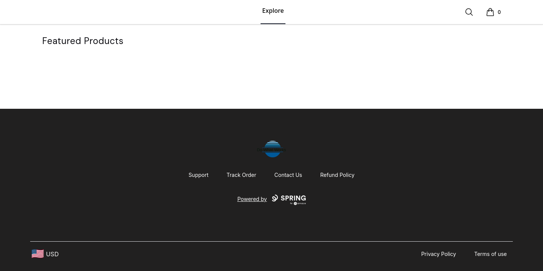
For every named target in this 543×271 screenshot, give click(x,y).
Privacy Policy (438, 254)
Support (199, 175)
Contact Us (288, 175)
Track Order (241, 175)
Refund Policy (337, 175)
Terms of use (490, 254)
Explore (273, 10)
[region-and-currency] (45, 254)
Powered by (271, 200)
